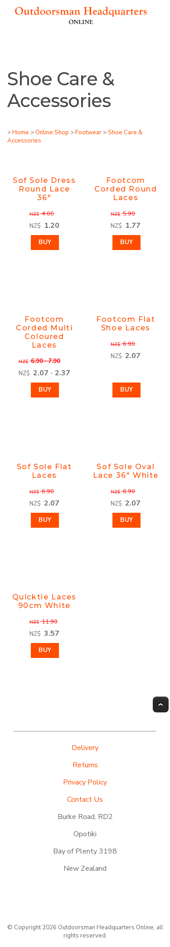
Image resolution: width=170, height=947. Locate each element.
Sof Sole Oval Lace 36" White (126, 471)
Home (20, 132)
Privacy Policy (85, 782)
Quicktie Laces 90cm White (44, 601)
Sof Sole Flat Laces (44, 471)
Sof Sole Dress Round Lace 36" (44, 189)
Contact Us (85, 800)
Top (161, 704)
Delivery (85, 748)
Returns (85, 765)
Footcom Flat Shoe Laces (125, 323)
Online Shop (52, 132)
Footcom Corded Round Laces (125, 189)
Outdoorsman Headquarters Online (106, 927)
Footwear (88, 132)
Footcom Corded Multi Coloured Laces (44, 332)
